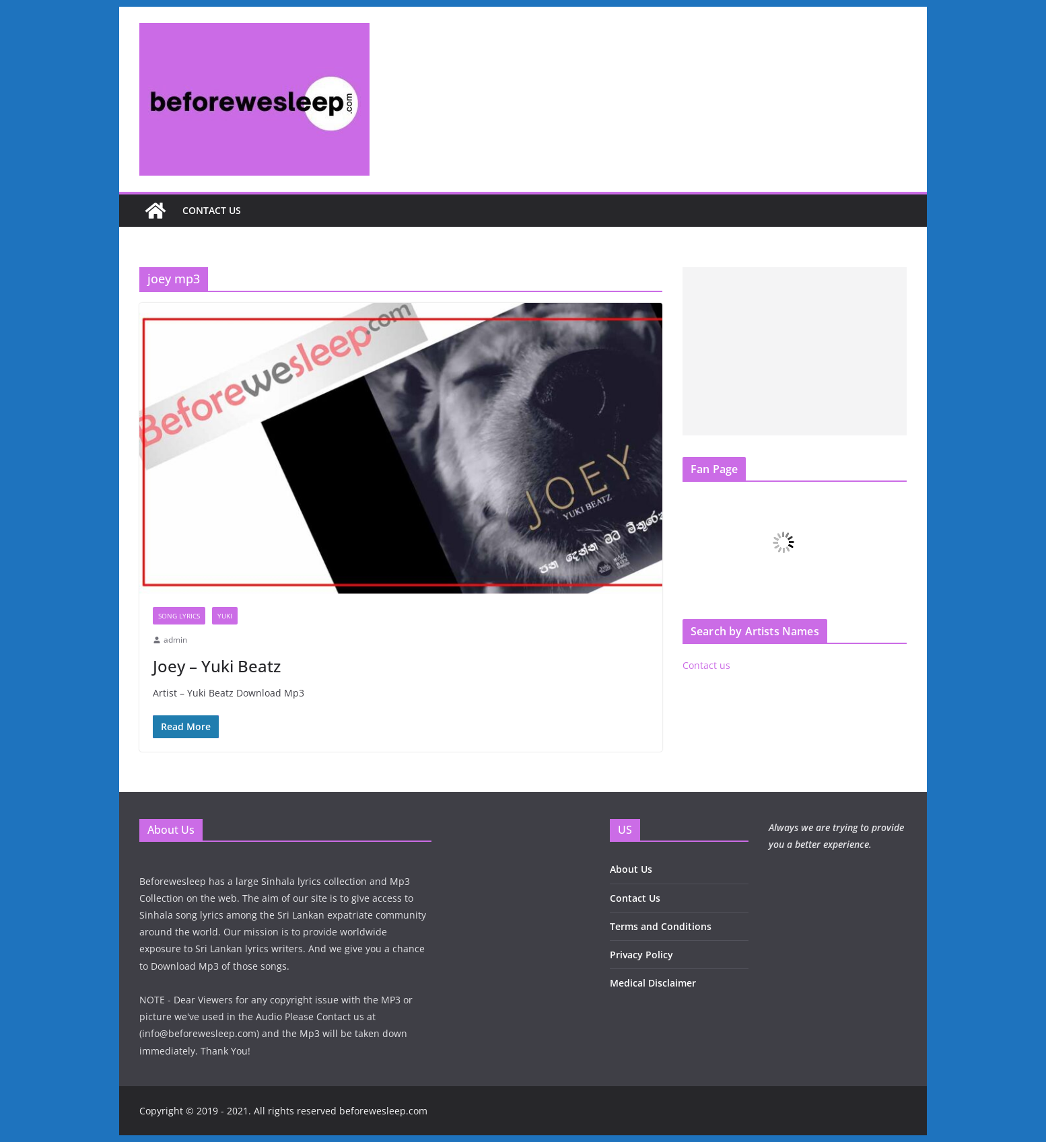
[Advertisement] (795, 351)
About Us (631, 869)
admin (175, 639)
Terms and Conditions (660, 926)
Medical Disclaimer (653, 982)
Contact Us (635, 898)
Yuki (224, 615)
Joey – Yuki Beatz (217, 666)
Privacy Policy (641, 954)
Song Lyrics (179, 615)
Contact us (211, 210)
